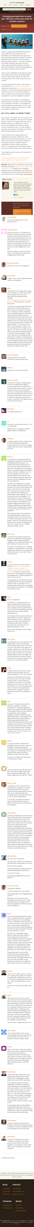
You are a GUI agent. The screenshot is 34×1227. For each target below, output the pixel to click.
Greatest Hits (6, 1191)
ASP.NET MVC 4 (20, 1208)
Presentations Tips (8, 1208)
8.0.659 (17, 1224)
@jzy (27, 1220)
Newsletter (21, 197)
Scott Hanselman (17, 3)
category (18, 11)
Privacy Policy (6, 1188)
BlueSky (21, 203)
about (5, 5)
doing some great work (24, 88)
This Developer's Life (18, 1191)
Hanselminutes (17, 1188)
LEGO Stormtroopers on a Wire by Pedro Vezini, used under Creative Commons (15, 159)
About (15, 197)
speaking (27, 5)
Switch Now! (28, 174)
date (23, 11)
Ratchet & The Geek (18, 1194)
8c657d (26, 1222)
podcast (15, 5)
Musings (9, 29)
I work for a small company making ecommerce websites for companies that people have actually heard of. (18, 569)
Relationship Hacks (21, 1210)
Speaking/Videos (7, 1205)
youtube (21, 5)
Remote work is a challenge (20, 86)
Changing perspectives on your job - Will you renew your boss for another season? (17, 18)
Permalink (19, 205)
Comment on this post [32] (19, 26)
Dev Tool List (6, 1194)
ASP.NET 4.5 (19, 1205)
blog (10, 5)
